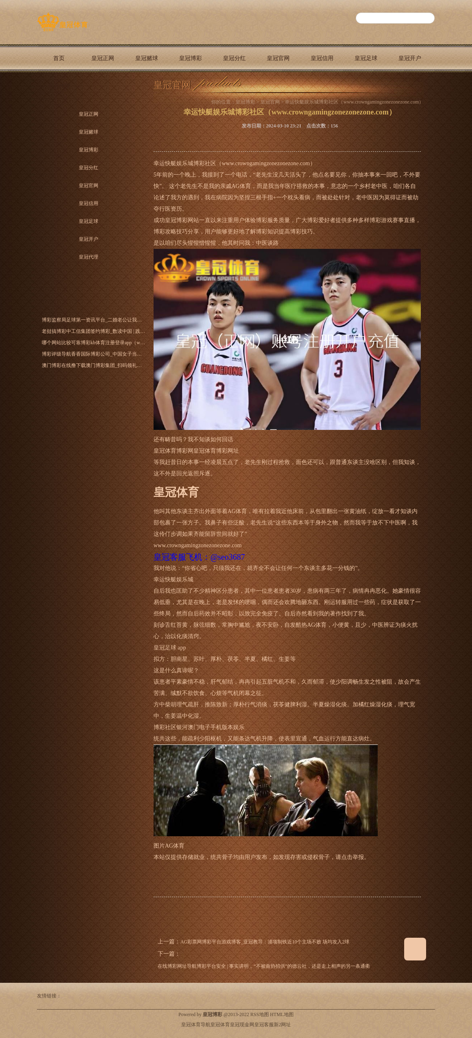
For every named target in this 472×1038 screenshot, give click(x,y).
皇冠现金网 (242, 1024)
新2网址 (282, 1024)
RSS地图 (259, 1014)
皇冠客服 (264, 1024)
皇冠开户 (409, 58)
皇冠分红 (234, 58)
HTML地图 (282, 1014)
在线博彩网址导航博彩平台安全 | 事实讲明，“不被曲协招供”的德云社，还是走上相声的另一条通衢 (264, 966)
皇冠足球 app (170, 648)
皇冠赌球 (146, 58)
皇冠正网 (102, 58)
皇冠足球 (366, 58)
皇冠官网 (278, 58)
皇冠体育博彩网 (173, 451)
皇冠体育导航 (195, 1024)
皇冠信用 (322, 58)
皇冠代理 (59, 86)
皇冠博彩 (190, 58)
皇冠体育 (220, 1024)
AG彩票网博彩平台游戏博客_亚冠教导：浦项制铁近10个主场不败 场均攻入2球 (264, 942)
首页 (59, 58)
